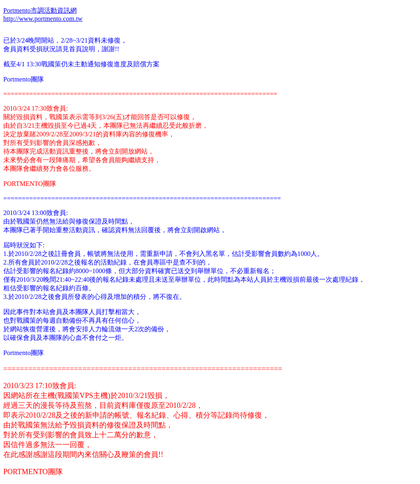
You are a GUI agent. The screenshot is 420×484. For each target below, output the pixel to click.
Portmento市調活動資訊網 (40, 10)
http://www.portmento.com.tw (42, 18)
